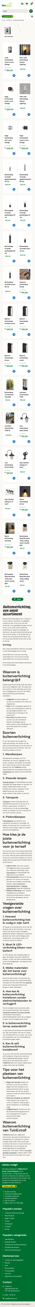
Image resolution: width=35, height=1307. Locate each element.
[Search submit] (31, 11)
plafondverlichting (12, 886)
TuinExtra (28, 983)
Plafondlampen (8, 821)
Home (3, 20)
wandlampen (7, 772)
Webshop (9, 20)
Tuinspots (6, 801)
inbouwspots (11, 872)
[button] (32, 16)
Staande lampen (8, 782)
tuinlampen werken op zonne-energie (16, 1012)
